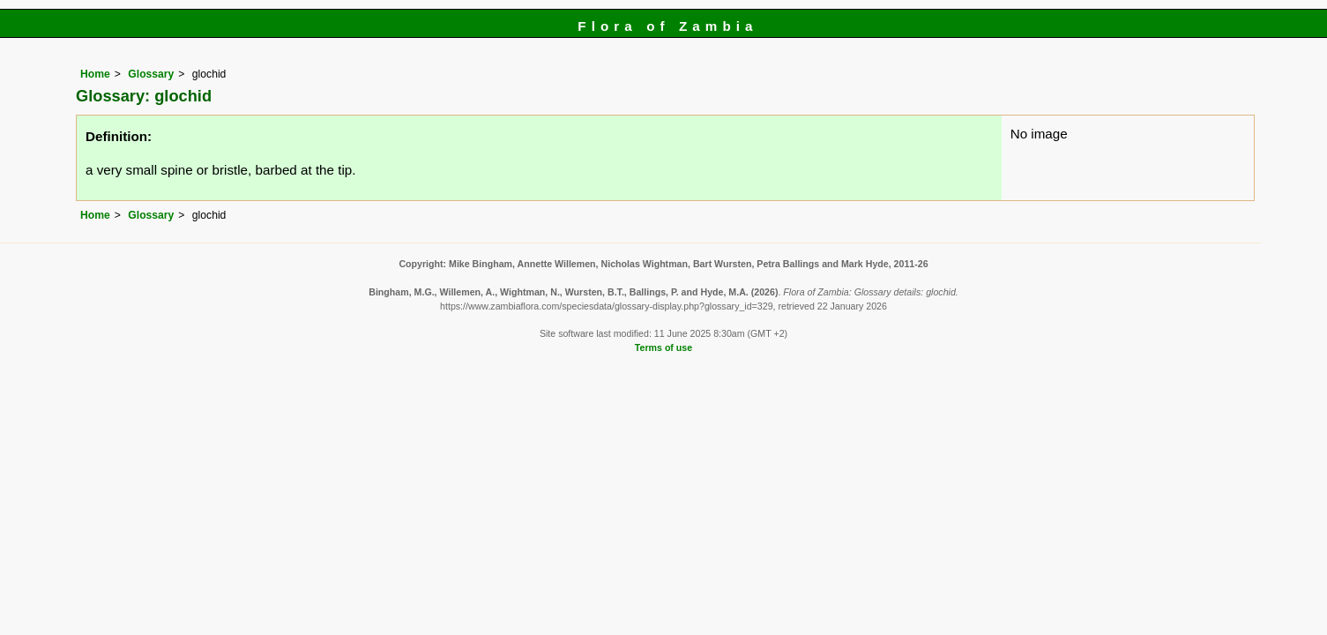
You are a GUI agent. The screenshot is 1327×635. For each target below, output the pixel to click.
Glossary (151, 74)
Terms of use (663, 347)
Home (95, 74)
